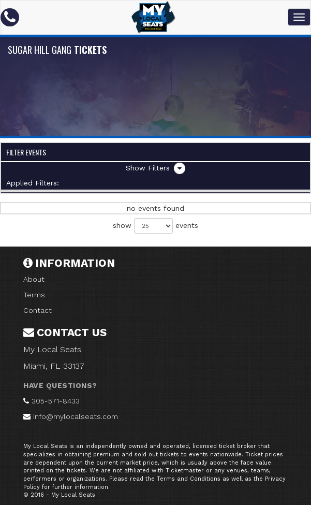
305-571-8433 (56, 401)
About (34, 279)
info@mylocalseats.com (75, 416)
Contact (37, 310)
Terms (34, 295)
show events (155, 226)
